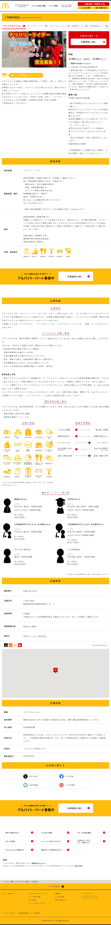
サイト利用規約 (35, 913)
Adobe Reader (78, 866)
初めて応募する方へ (101, 8)
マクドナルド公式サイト (9, 913)
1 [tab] (28, 70)
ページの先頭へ (54, 886)
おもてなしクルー (58, 26)
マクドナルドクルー (12, 26)
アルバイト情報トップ (8, 893)
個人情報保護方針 (23, 913)
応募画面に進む (88, 42)
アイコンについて (99, 645)
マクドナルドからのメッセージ (22, 5)
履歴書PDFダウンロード (39, 863)
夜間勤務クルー (97, 26)
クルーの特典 (53, 6)
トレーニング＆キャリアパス (66, 5)
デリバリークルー (36, 26)
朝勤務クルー (78, 26)
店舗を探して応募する (93, 4)
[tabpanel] (34, 49)
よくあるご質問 (85, 8)
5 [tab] (41, 70)
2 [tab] (31, 70)
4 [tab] (37, 70)
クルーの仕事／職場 (38, 6)
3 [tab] (34, 70)
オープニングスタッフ (88, 893)
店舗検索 (57, 893)
